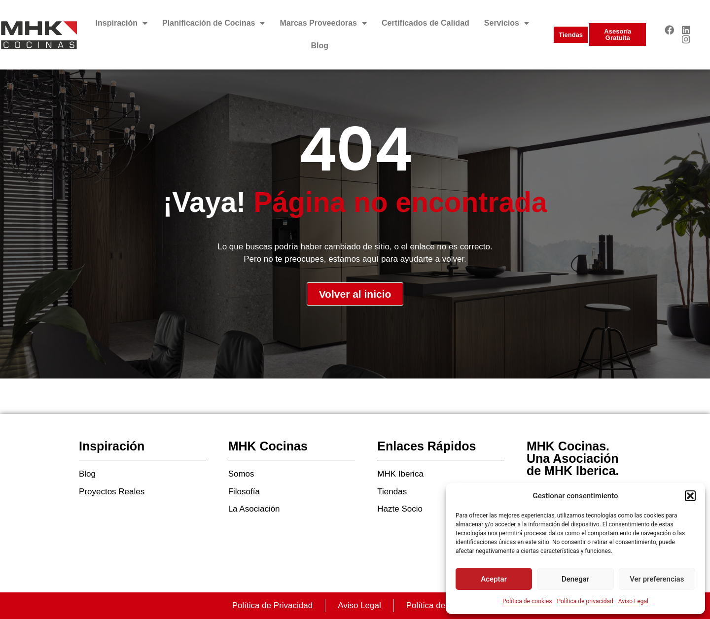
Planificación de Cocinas (213, 23)
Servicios (506, 23)
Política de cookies (527, 601)
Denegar (575, 579)
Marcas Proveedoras (323, 23)
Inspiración (121, 23)
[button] (690, 496)
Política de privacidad (585, 601)
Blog (320, 45)
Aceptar (494, 579)
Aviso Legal (633, 601)
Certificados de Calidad (425, 23)
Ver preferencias (657, 579)
